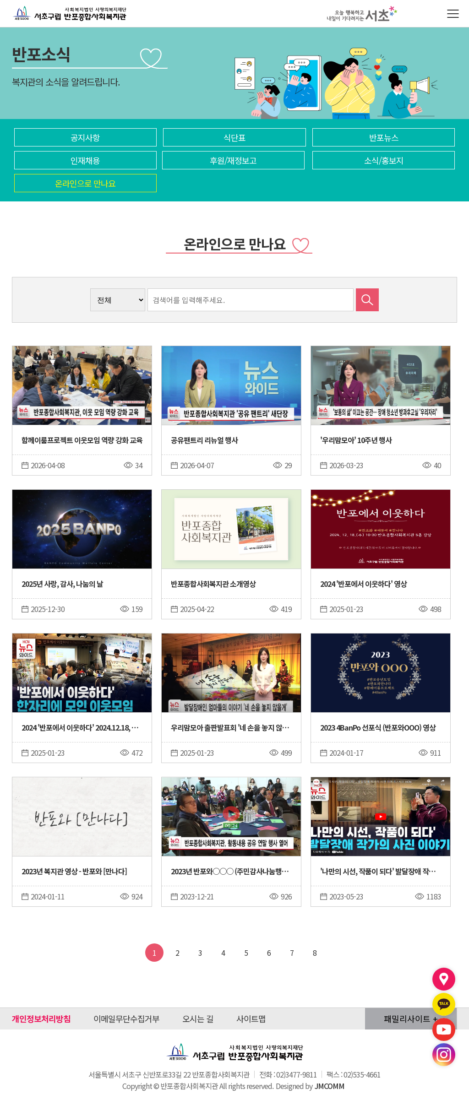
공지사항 (85, 137)
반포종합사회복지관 (45, 6)
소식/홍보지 (384, 160)
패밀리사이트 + (411, 1018)
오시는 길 (197, 1018)
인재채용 (85, 160)
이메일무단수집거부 (126, 1018)
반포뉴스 (383, 137)
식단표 (234, 137)
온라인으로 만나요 (85, 183)
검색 (367, 299)
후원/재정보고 (233, 160)
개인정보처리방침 (41, 1018)
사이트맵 (251, 1018)
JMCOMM (329, 1085)
